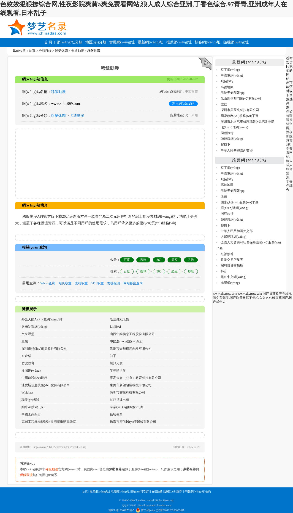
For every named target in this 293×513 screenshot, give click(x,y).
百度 (127, 260)
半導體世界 (118, 370)
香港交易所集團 (232, 260)
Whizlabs (28, 392)
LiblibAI (115, 326)
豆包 (25, 341)
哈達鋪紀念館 (119, 319)
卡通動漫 (77, 51)
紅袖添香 (227, 254)
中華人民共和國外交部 (237, 150)
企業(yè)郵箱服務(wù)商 (127, 407)
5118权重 (97, 283)
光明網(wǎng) (230, 283)
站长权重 (65, 283)
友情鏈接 (157, 491)
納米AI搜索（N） (34, 407)
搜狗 (143, 260)
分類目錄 (45, 51)
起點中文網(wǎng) (233, 277)
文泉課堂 (28, 334)
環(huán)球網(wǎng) (234, 127)
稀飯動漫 (58, 92)
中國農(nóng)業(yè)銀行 (126, 341)
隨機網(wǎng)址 (236, 42)
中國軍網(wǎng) (232, 75)
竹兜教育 (28, 363)
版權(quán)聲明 (173, 491)
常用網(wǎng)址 (120, 491)
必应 (174, 260)
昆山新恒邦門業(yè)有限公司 (241, 98)
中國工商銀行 (31, 414)
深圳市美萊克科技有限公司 (240, 110)
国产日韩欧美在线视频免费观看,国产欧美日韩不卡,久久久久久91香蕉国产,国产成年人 (252, 298)
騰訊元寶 (116, 363)
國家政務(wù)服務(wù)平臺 (239, 116)
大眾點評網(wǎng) (233, 236)
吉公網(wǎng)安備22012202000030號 (160, 510)
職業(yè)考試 (31, 400)
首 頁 (48, 42)
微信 (224, 104)
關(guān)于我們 (140, 491)
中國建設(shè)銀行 (34, 378)
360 (159, 260)
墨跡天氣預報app (232, 93)
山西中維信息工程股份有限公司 (132, 334)
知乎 (113, 356)
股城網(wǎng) (31, 370)
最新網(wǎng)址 (150, 42)
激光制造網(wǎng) (34, 326)
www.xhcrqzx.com (225, 293)
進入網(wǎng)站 (183, 103)
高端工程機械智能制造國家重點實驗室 (49, 421)
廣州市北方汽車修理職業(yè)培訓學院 (247, 121)
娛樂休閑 (61, 51)
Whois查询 (47, 283)
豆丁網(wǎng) (230, 69)
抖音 (224, 271)
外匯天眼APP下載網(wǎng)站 (42, 319)
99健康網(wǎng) (232, 138)
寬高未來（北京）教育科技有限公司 (135, 378)
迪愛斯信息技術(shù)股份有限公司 (46, 385)
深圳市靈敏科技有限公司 (127, 392)
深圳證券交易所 (232, 265)
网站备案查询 (133, 283)
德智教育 (116, 414)
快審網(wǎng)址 (207, 42)
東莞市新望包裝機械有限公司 (131, 385)
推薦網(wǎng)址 (179, 42)
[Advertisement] (110, 164)
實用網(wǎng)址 (122, 42)
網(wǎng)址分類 (69, 42)
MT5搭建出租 (119, 400)
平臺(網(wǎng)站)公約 (197, 491)
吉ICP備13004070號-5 (121, 510)
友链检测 (113, 283)
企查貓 (26, 356)
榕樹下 (225, 144)
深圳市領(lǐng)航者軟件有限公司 (44, 348)
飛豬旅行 (227, 81)
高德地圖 (227, 87)
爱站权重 (81, 283)
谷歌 (191, 260)
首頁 (32, 51)
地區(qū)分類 (95, 42)
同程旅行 (227, 133)
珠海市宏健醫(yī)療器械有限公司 (133, 421)
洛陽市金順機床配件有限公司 (131, 348)
